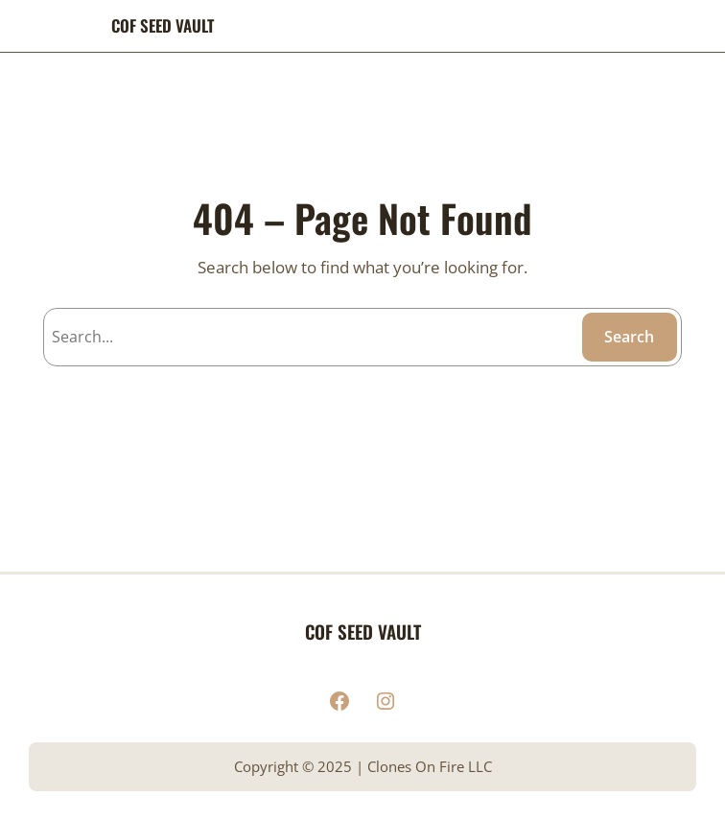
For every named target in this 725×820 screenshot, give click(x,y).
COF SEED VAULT (162, 25)
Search (629, 336)
